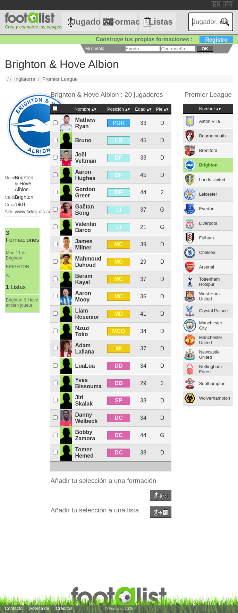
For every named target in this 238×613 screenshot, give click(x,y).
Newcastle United (209, 354)
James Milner (83, 244)
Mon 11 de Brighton (16, 255)
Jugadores (85, 21)
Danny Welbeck (86, 418)
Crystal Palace (213, 310)
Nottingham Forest (210, 369)
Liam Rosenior (87, 314)
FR (228, 5)
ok (205, 48)
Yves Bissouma (88, 383)
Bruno (83, 140)
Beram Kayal (83, 279)
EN (216, 5)
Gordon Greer (85, 192)
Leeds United (212, 179)
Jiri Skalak (84, 400)
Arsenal (206, 267)
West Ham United (209, 296)
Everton (206, 208)
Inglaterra (24, 79)
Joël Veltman (85, 158)
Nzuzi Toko (82, 331)
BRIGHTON (17, 266)
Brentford (208, 150)
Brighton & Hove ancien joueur (22, 302)
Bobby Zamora (85, 435)
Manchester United (210, 340)
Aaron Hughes (85, 175)
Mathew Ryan (85, 123)
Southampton (212, 383)
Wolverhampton (214, 398)
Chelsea (207, 252)
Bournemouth (212, 135)
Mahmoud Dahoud (88, 262)
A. (8, 275)
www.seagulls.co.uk (36, 211)
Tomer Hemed (84, 452)
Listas (161, 21)
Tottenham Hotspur (209, 281)
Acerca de (39, 608)
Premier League (60, 79)
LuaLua (85, 366)
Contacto (14, 608)
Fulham (206, 237)
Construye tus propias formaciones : (164, 39)
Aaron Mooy (83, 296)
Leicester (208, 194)
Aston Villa (209, 121)
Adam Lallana (84, 348)
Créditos (64, 608)
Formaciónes (123, 21)
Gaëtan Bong (84, 210)
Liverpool (208, 223)
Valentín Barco (85, 227)
